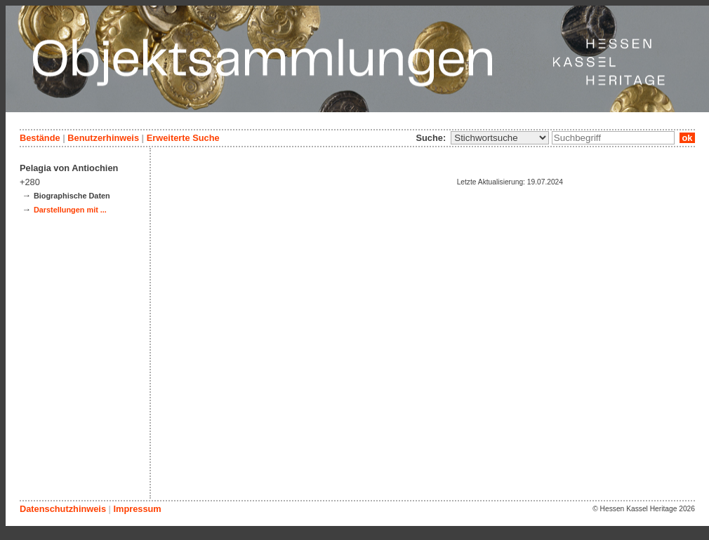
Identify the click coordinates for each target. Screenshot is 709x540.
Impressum (137, 509)
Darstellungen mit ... (70, 209)
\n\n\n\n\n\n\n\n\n (500, 137)
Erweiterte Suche (183, 138)
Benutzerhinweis (103, 138)
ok (687, 138)
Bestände (40, 138)
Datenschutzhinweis (63, 509)
